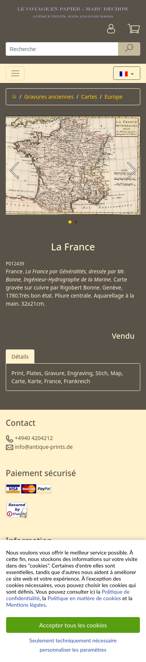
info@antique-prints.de (44, 446)
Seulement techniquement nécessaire (73, 640)
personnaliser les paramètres (73, 649)
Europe (114, 96)
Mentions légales (26, 604)
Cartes (89, 96)
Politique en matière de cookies (84, 598)
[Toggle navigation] (15, 73)
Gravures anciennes (49, 96)
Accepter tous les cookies (73, 625)
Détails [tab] (20, 356)
